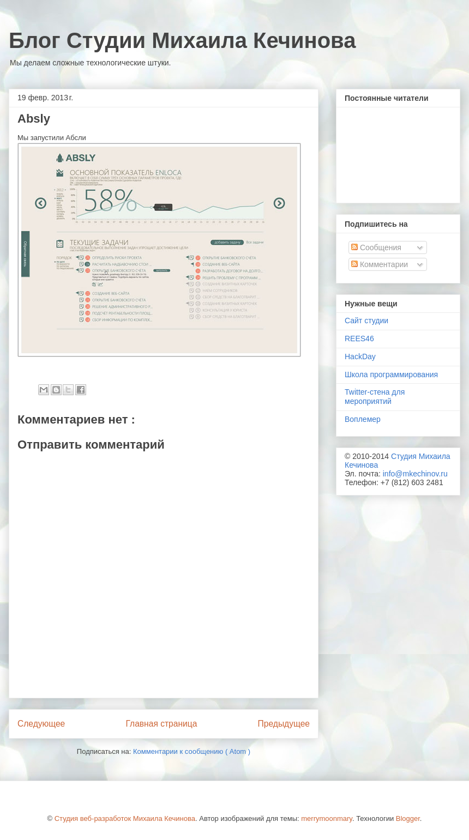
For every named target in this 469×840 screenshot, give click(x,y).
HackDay (360, 356)
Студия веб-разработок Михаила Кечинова (125, 818)
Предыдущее (284, 723)
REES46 (359, 338)
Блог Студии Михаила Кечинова (182, 40)
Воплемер (363, 419)
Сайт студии (366, 320)
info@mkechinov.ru (415, 473)
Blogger (408, 818)
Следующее (41, 723)
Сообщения (376, 247)
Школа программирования (391, 374)
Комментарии (379, 264)
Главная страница (161, 723)
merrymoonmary (326, 818)
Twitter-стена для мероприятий (375, 397)
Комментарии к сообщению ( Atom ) (191, 751)
